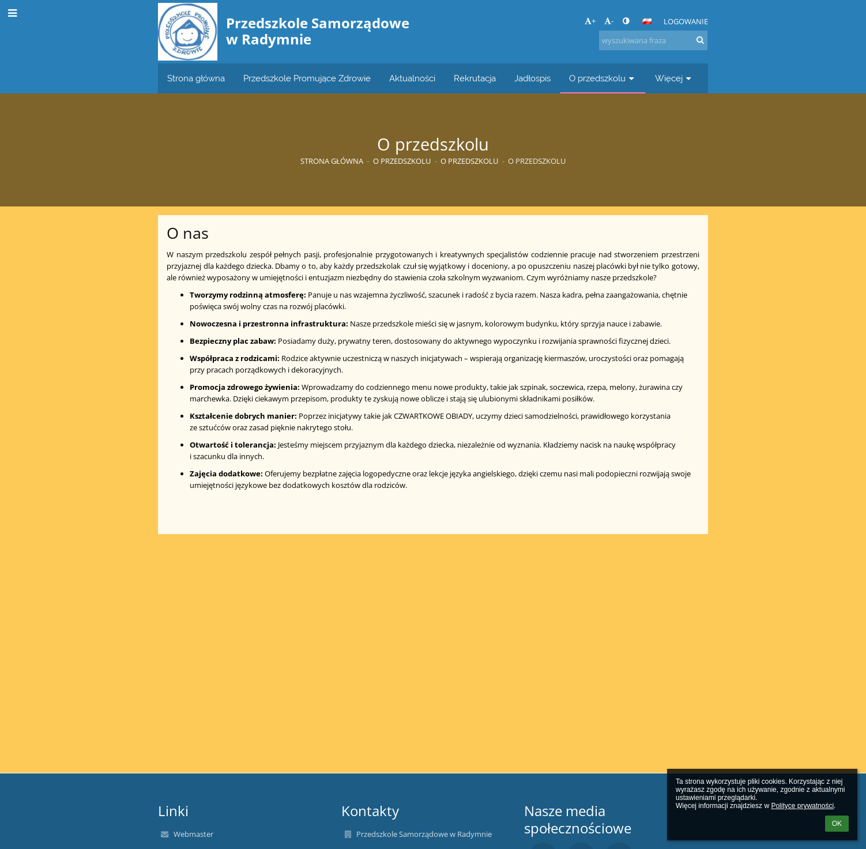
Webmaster (193, 834)
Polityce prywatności (802, 806)
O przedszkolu (537, 161)
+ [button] (590, 21)
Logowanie (686, 21)
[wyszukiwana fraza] (653, 40)
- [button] (608, 21)
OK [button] (837, 824)
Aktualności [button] (412, 78)
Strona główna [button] (196, 78)
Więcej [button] (674, 78)
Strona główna (331, 161)
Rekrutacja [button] (475, 78)
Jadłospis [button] (532, 78)
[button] (647, 21)
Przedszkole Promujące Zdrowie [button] (307, 78)
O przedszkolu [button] (603, 78)
